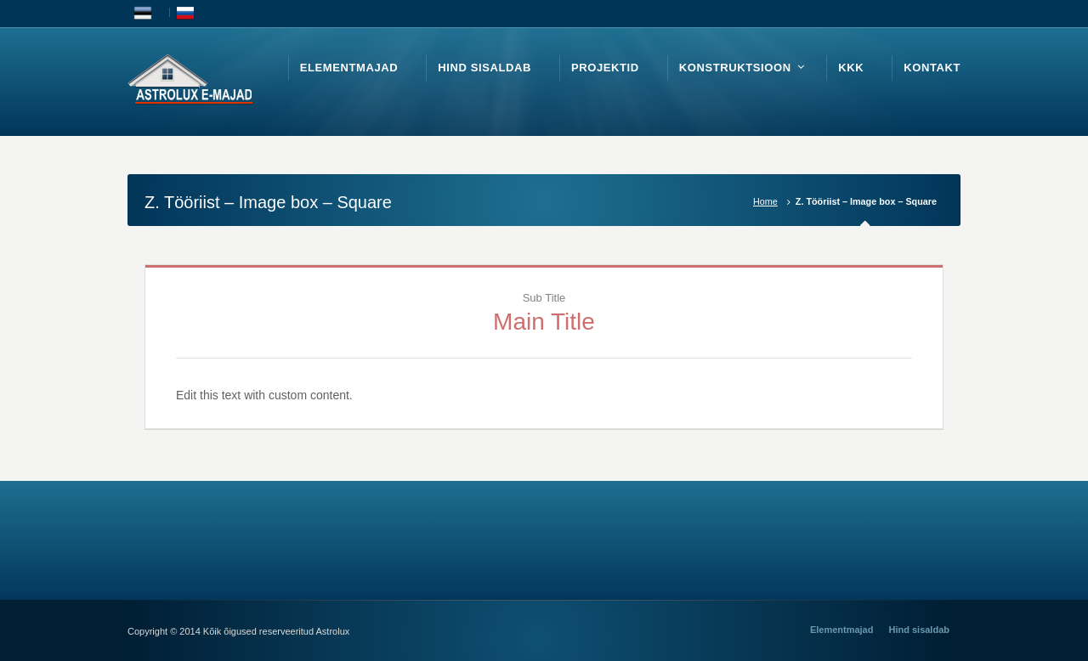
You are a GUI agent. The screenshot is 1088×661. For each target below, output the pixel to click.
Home (765, 201)
